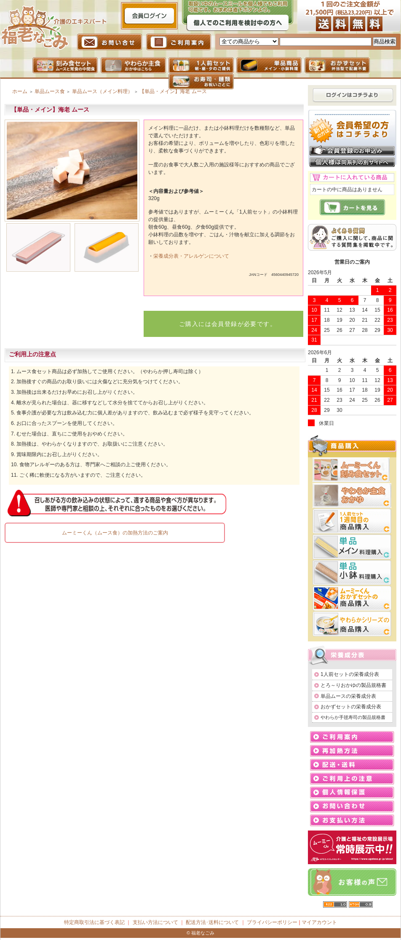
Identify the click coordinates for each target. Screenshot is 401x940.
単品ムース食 (50, 91)
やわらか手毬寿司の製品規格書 (353, 717)
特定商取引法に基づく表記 (94, 922)
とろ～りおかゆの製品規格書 (353, 685)
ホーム (19, 91)
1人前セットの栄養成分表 (350, 674)
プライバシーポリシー (272, 922)
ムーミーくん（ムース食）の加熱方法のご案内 (115, 533)
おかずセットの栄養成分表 (351, 707)
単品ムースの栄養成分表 (348, 696)
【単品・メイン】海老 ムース (172, 91)
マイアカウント (319, 922)
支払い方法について (155, 922)
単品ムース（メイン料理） (102, 91)
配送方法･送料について (212, 922)
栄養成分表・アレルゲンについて (191, 256)
